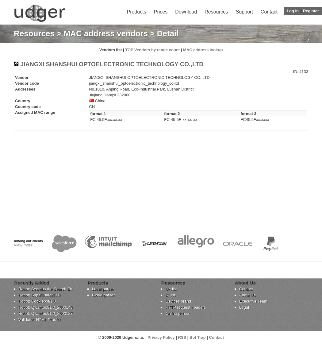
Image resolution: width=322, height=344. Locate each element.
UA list (171, 289)
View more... (25, 245)
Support (244, 11)
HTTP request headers (186, 307)
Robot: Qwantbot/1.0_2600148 (45, 307)
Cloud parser (103, 295)
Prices (160, 11)
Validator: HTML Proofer (39, 319)
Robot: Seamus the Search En (45, 289)
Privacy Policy (161, 337)
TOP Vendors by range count (152, 50)
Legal (244, 307)
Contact (269, 11)
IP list (170, 295)
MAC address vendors (106, 33)
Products (136, 11)
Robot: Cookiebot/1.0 (37, 301)
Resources (216, 11)
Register (311, 11)
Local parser (103, 289)
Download (186, 11)
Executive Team (253, 301)
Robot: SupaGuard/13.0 (39, 295)
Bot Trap (198, 337)
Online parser (178, 313)
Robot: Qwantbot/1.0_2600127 (45, 313)
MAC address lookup (203, 50)
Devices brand (178, 301)
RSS (182, 337)
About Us (247, 295)
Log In (293, 11)
